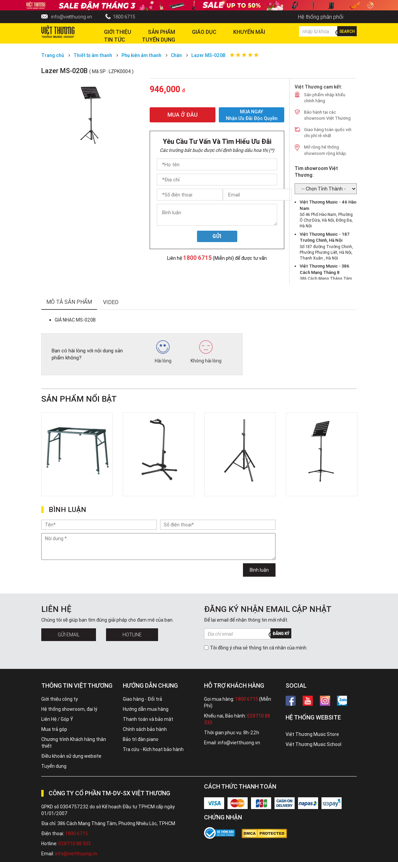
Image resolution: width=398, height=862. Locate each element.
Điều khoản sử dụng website (71, 756)
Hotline (132, 635)
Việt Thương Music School (313, 744)
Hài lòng (163, 352)
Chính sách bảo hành (145, 729)
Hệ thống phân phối (320, 16)
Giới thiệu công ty (59, 699)
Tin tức (114, 39)
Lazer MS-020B (208, 55)
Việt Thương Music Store (312, 734)
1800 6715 (124, 17)
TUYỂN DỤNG (158, 39)
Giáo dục (204, 31)
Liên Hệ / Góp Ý (57, 719)
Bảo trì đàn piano (140, 739)
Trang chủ (52, 55)
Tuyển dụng (53, 766)
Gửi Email (69, 635)
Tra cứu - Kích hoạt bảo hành (153, 749)
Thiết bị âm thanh (92, 55)
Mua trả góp (54, 729)
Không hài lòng (206, 352)
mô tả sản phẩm (69, 301)
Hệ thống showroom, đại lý (69, 709)
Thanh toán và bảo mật (148, 719)
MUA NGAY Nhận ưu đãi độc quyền (252, 115)
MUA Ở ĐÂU (182, 114)
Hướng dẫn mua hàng (145, 709)
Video (110, 302)
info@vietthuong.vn (71, 17)
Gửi (216, 236)
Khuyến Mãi (249, 31)
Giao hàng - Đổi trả (142, 699)
